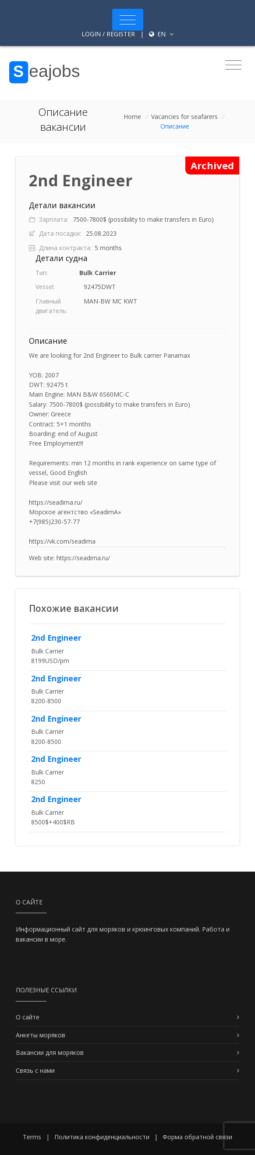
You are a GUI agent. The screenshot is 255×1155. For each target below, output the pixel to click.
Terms (32, 1137)
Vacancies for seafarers (184, 116)
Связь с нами (35, 1070)
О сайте (27, 1017)
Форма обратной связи (197, 1137)
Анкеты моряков (40, 1035)
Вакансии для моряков (50, 1052)
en (161, 34)
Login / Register (108, 34)
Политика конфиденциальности (101, 1137)
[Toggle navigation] (127, 20)
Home (132, 116)
